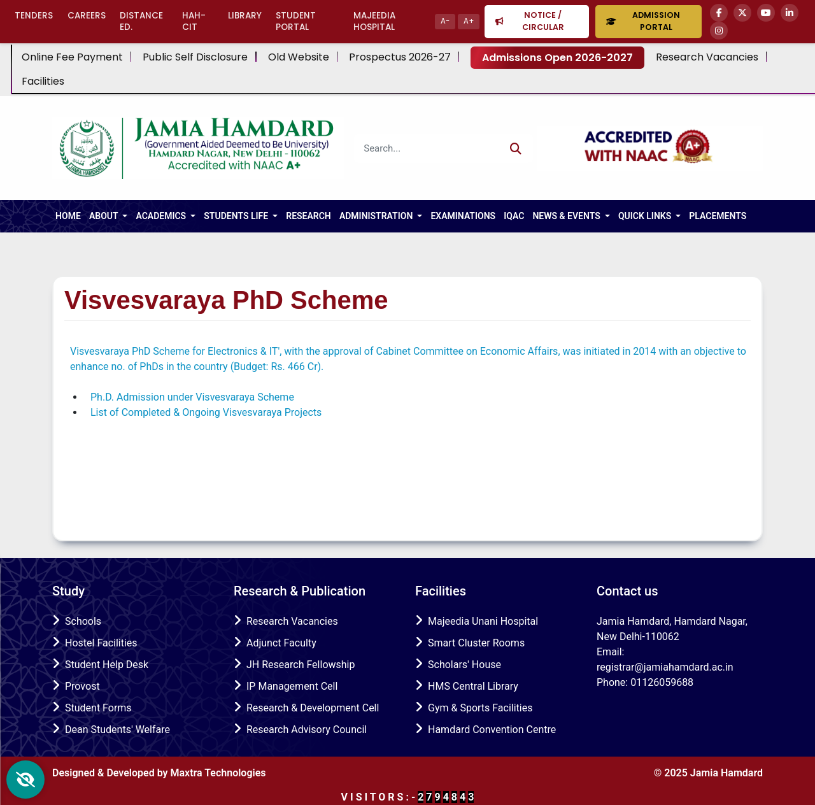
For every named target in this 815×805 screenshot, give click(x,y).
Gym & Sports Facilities (480, 708)
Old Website (298, 57)
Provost (82, 686)
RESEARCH (308, 216)
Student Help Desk (106, 665)
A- (445, 21)
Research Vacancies (707, 57)
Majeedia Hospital (374, 21)
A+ (469, 21)
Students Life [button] (237, 216)
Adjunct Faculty (281, 643)
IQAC (514, 216)
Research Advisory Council (306, 729)
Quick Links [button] (646, 216)
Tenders (34, 16)
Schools (83, 621)
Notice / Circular (529, 21)
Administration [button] (377, 216)
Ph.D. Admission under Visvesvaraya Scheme (192, 397)
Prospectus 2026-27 (400, 57)
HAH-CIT (194, 21)
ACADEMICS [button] (162, 216)
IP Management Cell (291, 686)
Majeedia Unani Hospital (483, 621)
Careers (86, 16)
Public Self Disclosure (195, 57)
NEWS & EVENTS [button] (567, 216)
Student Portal (296, 21)
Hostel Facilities (101, 643)
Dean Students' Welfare (117, 729)
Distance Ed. (141, 21)
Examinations (462, 216)
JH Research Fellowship (300, 665)
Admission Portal (642, 21)
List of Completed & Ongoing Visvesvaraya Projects (206, 412)
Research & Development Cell (312, 708)
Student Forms (98, 708)
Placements (717, 216)
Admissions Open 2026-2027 (557, 57)
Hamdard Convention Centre (492, 729)
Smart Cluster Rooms (476, 643)
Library (245, 16)
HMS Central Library (473, 686)
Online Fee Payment (72, 57)
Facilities (43, 82)
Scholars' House (464, 665)
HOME (68, 216)
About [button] (104, 216)
